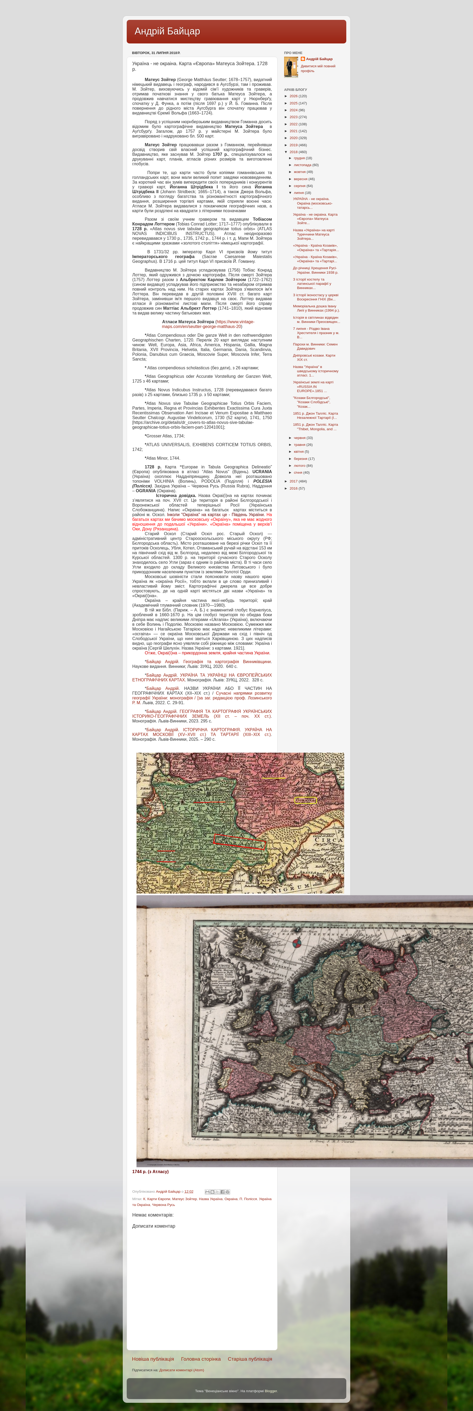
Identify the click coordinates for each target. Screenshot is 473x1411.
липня (299, 193)
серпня (300, 186)
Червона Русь (163, 1205)
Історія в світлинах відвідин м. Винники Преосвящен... (316, 320)
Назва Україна (210, 1199)
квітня (299, 452)
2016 (294, 488)
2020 (294, 138)
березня (301, 459)
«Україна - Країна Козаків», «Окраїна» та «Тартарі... (315, 259)
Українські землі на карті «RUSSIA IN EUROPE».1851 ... (313, 386)
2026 (294, 96)
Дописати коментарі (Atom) (181, 1370)
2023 (294, 117)
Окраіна (231, 1199)
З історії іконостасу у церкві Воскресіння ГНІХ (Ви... (315, 297)
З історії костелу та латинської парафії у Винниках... (312, 283)
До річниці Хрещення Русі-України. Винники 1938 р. (315, 270)
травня (300, 445)
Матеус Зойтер (184, 1199)
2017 (294, 481)
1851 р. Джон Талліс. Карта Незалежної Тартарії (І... (315, 415)
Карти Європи (158, 1199)
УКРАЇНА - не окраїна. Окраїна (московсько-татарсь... (313, 203)
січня (298, 472)
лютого (300, 466)
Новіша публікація (153, 1359)
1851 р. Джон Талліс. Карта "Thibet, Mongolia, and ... (315, 427)
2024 (294, 110)
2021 (294, 131)
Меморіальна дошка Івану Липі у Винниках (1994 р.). (316, 308)
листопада (303, 165)
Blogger (271, 1391)
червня (300, 438)
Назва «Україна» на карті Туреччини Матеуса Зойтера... (314, 234)
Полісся (250, 1199)
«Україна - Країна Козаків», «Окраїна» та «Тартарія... (316, 247)
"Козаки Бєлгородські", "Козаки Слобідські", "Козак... (311, 402)
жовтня (300, 172)
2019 (294, 145)
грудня (300, 158)
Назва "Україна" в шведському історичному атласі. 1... (316, 371)
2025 (294, 103)
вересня (301, 179)
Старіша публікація (250, 1359)
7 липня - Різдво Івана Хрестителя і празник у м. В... (316, 333)
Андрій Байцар (167, 31)
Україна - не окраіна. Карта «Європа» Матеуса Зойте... (315, 218)
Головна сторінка (201, 1359)
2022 (294, 124)
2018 (294, 152)
